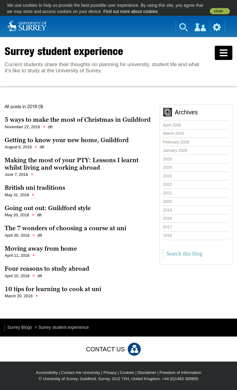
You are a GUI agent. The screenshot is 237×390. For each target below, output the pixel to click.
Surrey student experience (64, 51)
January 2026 (175, 150)
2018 (167, 218)
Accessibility (47, 372)
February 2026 (176, 142)
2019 (167, 210)
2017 (167, 227)
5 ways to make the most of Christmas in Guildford (78, 119)
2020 (167, 201)
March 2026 (173, 133)
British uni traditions (35, 187)
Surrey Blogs (19, 327)
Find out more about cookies (130, 11)
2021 (167, 193)
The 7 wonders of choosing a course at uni (65, 228)
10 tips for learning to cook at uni (53, 289)
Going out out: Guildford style (48, 208)
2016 (167, 235)
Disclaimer (147, 372)
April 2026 (172, 125)
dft (50, 127)
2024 (167, 167)
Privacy (110, 372)
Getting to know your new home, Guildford (67, 140)
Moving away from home (41, 248)
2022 (167, 184)
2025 (167, 159)
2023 (167, 176)
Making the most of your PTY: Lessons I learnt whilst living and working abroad (72, 164)
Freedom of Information (180, 372)
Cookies (127, 372)
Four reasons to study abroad (47, 268)
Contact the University (80, 372)
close (218, 11)
